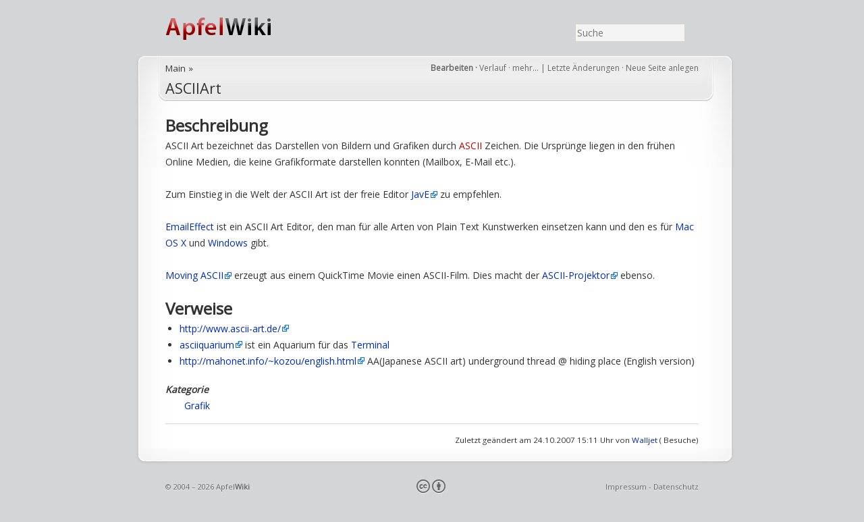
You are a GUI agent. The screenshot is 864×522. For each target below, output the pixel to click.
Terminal (370, 344)
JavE (420, 194)
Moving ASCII (194, 275)
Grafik (197, 405)
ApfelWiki (232, 28)
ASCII (470, 145)
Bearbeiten (452, 68)
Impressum (626, 486)
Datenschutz (676, 486)
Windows (228, 242)
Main (175, 68)
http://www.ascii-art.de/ (230, 328)
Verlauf (492, 68)
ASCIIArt (193, 88)
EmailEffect (189, 226)
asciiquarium (207, 344)
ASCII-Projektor (576, 275)
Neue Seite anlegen (662, 68)
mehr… (526, 68)
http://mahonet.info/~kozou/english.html (268, 361)
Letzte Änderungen (583, 68)
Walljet (644, 440)
